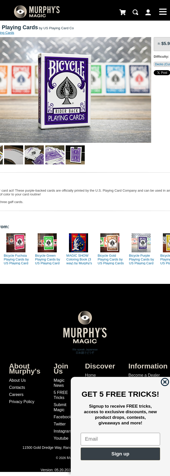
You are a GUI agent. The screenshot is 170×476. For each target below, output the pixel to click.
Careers (16, 394)
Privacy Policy (21, 402)
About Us (17, 380)
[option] (16, 248)
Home (90, 375)
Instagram (63, 431)
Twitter (60, 424)
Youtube (61, 438)
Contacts (17, 387)
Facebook (63, 417)
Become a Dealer (144, 375)
